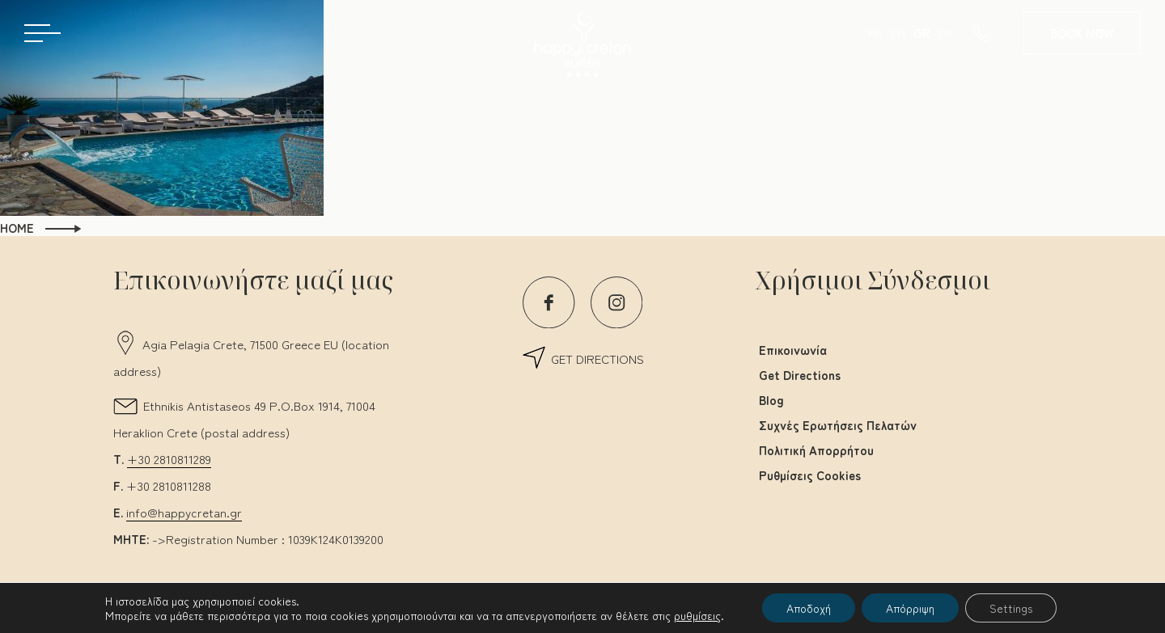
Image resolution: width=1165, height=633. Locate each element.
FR (875, 32)
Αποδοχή (808, 608)
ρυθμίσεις (697, 615)
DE (945, 32)
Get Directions (800, 374)
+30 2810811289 (169, 458)
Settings (1010, 608)
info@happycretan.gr (184, 512)
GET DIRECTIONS (597, 358)
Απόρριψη (910, 608)
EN (898, 32)
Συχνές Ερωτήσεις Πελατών (838, 424)
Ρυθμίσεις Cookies (810, 474)
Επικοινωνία (793, 349)
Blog (771, 399)
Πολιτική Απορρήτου (816, 449)
